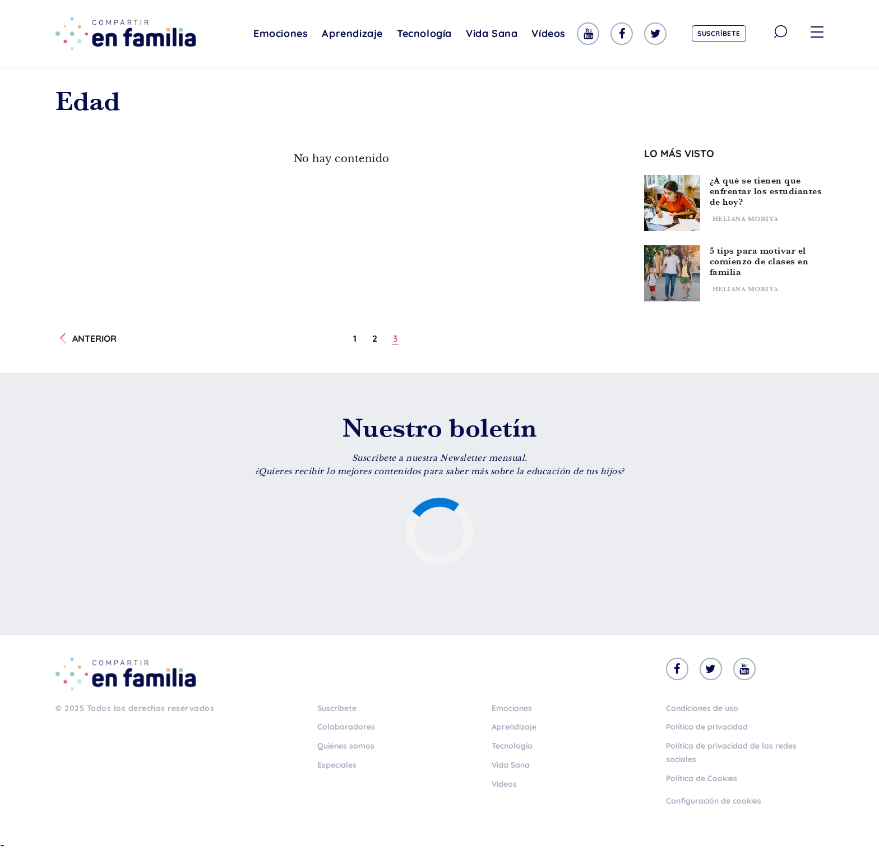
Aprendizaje (352, 33)
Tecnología (424, 33)
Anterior (94, 338)
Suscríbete (719, 33)
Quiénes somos (345, 746)
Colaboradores (346, 727)
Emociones (280, 33)
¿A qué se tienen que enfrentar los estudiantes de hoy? (766, 191)
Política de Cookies (701, 778)
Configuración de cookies (713, 801)
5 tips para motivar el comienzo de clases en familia (759, 261)
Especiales (337, 765)
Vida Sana (491, 33)
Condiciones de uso (702, 708)
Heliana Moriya (746, 219)
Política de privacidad (707, 727)
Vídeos (548, 33)
